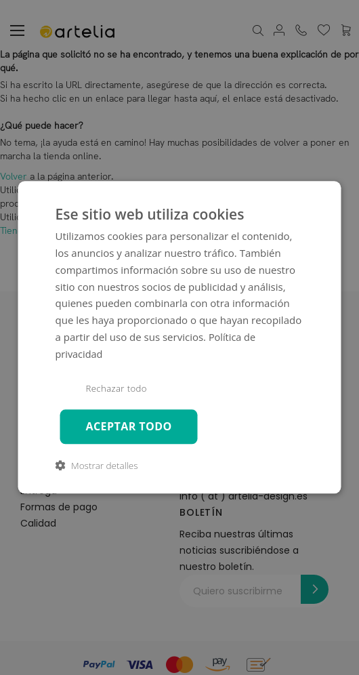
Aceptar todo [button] (130, 426)
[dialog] (179, 337)
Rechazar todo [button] (117, 389)
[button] (97, 466)
